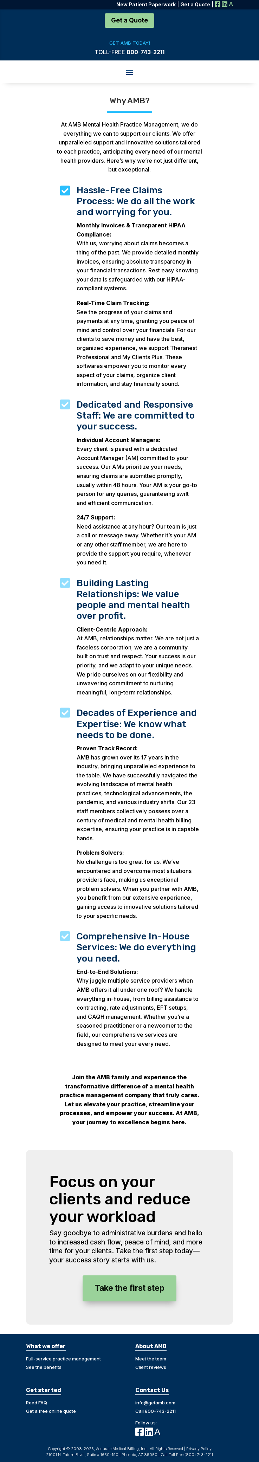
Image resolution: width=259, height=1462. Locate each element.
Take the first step (129, 1288)
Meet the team (150, 1358)
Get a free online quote (51, 1411)
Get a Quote (129, 20)
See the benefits (43, 1367)
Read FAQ (36, 1402)
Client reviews (150, 1367)
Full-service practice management (63, 1358)
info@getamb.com (155, 1402)
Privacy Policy (199, 1448)
